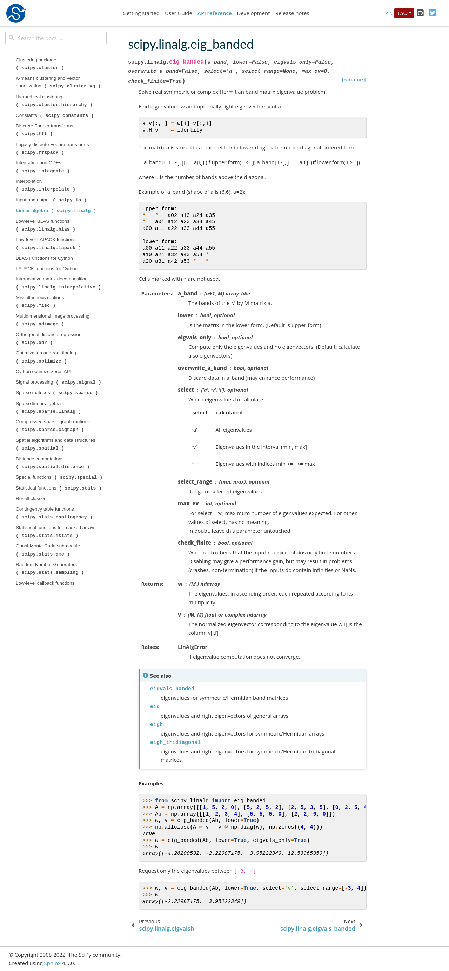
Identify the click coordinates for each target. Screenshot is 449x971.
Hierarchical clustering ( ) (55, 100)
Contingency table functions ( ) (55, 513)
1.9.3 (402, 13)
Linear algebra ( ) (57, 210)
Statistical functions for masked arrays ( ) (56, 531)
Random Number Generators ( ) (50, 568)
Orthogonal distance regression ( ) (49, 338)
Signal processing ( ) (59, 382)
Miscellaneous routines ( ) (40, 301)
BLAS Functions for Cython (44, 258)
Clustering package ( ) (41, 64)
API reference (214, 12)
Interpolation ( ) (46, 185)
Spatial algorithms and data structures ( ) (56, 444)
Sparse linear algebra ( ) (49, 407)
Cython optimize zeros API (43, 371)
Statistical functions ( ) (59, 488)
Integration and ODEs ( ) (43, 166)
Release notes (292, 12)
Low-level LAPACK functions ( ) (49, 243)
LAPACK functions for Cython (47, 268)
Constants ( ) (55, 115)
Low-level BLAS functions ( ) (46, 225)
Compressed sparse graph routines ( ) (53, 425)
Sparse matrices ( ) (57, 392)
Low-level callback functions (45, 583)
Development (253, 12)
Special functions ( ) (60, 477)
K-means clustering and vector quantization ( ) (59, 82)
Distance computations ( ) (53, 463)
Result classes (31, 498)
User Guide (178, 12)
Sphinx (52, 962)
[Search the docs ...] (56, 38)
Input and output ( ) (52, 200)
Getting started (141, 12)
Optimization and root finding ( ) (47, 357)
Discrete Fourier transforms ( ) (45, 130)
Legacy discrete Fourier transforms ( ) (53, 148)
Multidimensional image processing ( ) (53, 320)
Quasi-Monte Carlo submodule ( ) (48, 550)
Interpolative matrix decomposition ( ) (59, 283)
